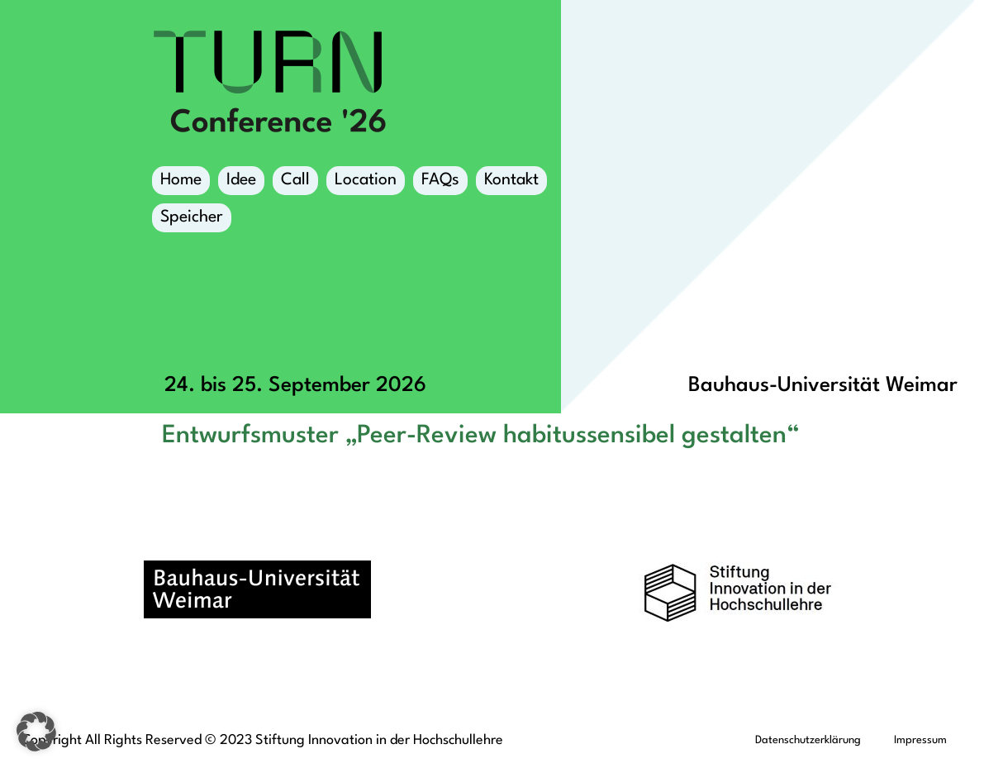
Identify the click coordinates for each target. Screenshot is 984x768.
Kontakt (511, 180)
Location (366, 183)
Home (181, 180)
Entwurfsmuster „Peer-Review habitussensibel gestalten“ (480, 435)
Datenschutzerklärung (808, 740)
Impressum (920, 740)
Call (295, 180)
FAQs (440, 180)
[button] (36, 731)
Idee (241, 180)
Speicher (191, 220)
